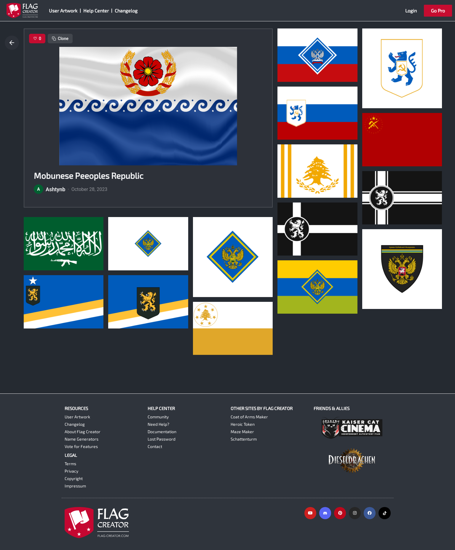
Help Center (96, 10)
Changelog (126, 10)
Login (411, 10)
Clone (60, 38)
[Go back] (12, 43)
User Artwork (63, 10)
